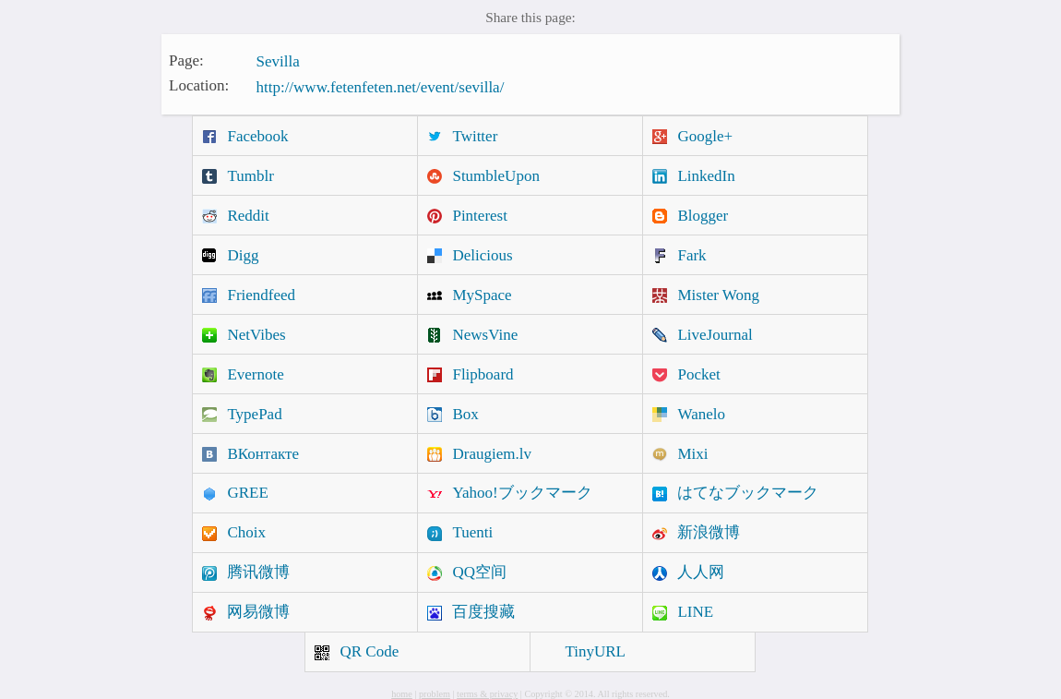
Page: (186, 59)
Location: (199, 85)
